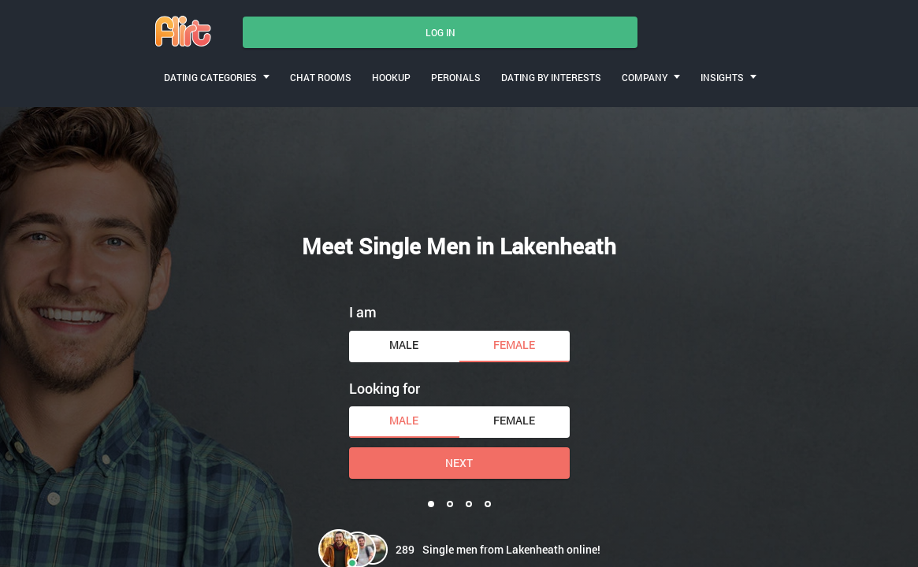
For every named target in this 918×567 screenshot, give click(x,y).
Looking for (384, 388)
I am (363, 311)
